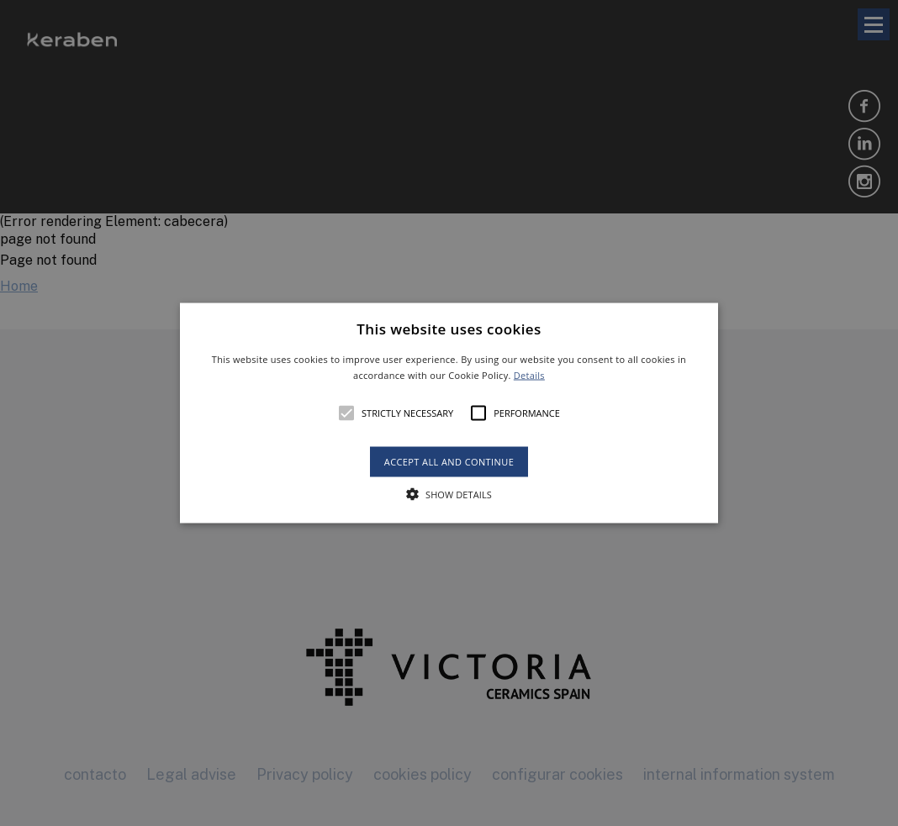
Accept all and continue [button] (449, 461)
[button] (449, 413)
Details (529, 375)
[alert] (449, 413)
